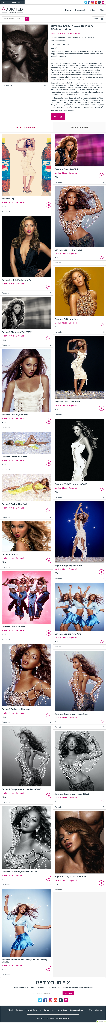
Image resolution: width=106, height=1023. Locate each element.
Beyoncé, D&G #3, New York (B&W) (71, 484)
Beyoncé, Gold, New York (66, 319)
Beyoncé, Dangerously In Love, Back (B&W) (22, 789)
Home (68, 10)
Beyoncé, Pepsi (9, 199)
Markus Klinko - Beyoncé (65, 33)
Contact (103, 2)
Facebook (89, 2)
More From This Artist (26, 127)
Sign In (4, 3)
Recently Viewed (79, 127)
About (10, 1010)
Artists (92, 10)
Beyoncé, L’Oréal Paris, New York (17, 280)
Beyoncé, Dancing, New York (68, 634)
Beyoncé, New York (11, 554)
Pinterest (96, 2)
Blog (102, 10)
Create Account (16, 3)
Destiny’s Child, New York (13, 627)
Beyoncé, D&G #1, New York (67, 402)
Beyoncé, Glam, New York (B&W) (17, 332)
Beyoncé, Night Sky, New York (68, 565)
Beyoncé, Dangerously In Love (68, 250)
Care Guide (62, 1010)
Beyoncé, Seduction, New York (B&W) (19, 872)
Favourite (25, 85)
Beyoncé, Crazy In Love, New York (70, 877)
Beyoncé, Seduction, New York (16, 709)
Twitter (85, 2)
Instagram (92, 2)
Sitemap (98, 1010)
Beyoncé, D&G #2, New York (15, 415)
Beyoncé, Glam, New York (66, 169)
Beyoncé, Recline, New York (14, 504)
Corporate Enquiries (78, 1010)
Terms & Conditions (33, 1010)
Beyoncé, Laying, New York (14, 457)
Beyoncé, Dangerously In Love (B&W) (72, 794)
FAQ (91, 1010)
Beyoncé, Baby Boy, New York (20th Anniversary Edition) (24, 961)
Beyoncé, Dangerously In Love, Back (71, 714)
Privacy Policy (49, 1010)
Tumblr (99, 2)
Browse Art (80, 10)
